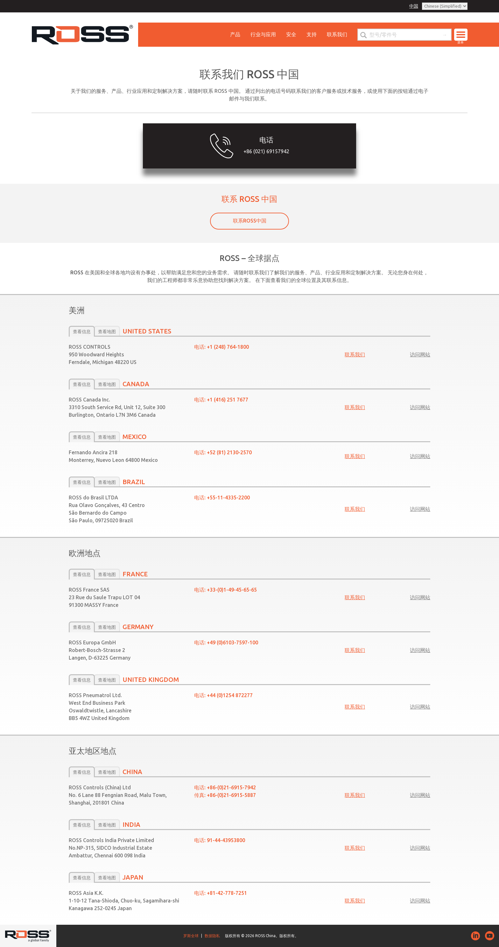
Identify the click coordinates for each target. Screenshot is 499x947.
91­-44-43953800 (226, 840)
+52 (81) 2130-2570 (229, 452)
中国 (413, 6)
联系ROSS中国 (249, 220)
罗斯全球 (191, 936)
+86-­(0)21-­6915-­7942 (231, 787)
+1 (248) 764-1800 (228, 347)
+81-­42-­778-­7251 (227, 893)
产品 (235, 34)
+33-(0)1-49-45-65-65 (232, 590)
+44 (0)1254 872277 (230, 695)
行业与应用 (263, 34)
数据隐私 (212, 936)
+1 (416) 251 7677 (227, 399)
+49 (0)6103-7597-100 (232, 642)
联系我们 (337, 34)
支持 (311, 34)
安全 (291, 34)
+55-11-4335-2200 (228, 497)
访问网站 (420, 354)
